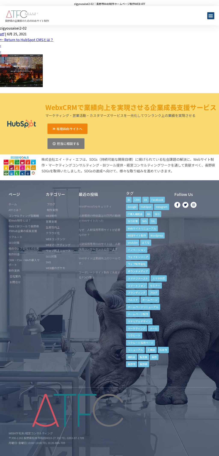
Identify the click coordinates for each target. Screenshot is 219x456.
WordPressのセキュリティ (95, 206)
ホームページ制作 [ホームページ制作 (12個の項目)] (138, 314)
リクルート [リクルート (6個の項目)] (134, 335)
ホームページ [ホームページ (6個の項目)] (150, 299)
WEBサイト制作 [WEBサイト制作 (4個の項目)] (137, 235)
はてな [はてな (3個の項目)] (145, 242)
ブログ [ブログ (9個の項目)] (153, 292)
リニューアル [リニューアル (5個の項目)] (135, 350)
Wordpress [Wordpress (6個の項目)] (156, 235)
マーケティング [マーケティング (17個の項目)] (136, 328)
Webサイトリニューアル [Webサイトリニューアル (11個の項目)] (142, 228)
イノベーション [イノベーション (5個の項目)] (137, 250)
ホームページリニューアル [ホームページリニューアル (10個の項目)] (143, 307)
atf (2, 33)
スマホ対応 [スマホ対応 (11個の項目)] (158, 278)
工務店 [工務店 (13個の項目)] (151, 350)
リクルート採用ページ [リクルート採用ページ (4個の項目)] (140, 342)
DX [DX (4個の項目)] (145, 199)
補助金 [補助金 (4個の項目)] (131, 357)
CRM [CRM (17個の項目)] (137, 199)
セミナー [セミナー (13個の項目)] (155, 285)
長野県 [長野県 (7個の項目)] (143, 364)
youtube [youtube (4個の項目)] (133, 242)
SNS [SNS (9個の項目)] (144, 221)
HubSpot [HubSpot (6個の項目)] (146, 207)
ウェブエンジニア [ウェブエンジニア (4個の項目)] (138, 257)
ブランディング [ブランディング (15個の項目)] (136, 292)
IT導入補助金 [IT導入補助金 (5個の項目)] (135, 214)
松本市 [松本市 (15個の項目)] (163, 350)
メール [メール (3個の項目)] (153, 328)
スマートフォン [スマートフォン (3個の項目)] (137, 285)
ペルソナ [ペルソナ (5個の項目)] (133, 299)
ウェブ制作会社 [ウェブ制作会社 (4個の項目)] (137, 264)
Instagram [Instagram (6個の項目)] (161, 207)
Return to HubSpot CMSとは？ (26, 39)
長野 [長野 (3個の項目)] (154, 357)
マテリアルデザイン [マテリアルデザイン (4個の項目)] (139, 321)
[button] (211, 16)
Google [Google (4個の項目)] (132, 207)
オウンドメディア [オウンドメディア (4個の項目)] (138, 271)
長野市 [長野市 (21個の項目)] (131, 364)
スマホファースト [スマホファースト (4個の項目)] (138, 278)
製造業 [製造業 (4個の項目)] (143, 357)
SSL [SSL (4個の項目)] (153, 221)
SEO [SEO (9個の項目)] (157, 214)
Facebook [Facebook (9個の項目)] (157, 199)
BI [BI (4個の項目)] (129, 199)
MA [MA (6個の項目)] (148, 214)
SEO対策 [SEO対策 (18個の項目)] (133, 221)
